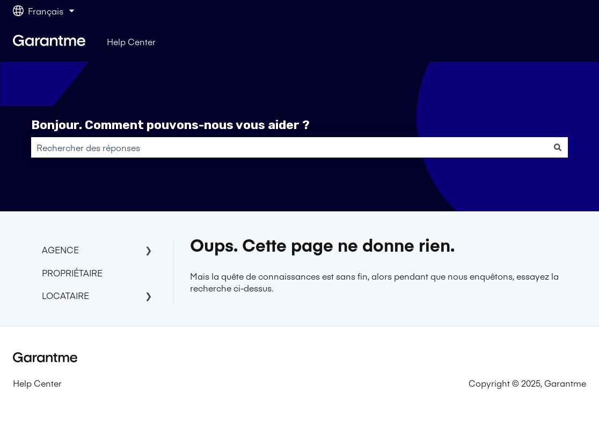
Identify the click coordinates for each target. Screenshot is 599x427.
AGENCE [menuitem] (60, 249)
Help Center (131, 41)
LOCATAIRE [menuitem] (65, 295)
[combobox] (289, 147)
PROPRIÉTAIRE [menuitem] (72, 273)
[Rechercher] (557, 147)
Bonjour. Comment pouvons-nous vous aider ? (170, 124)
